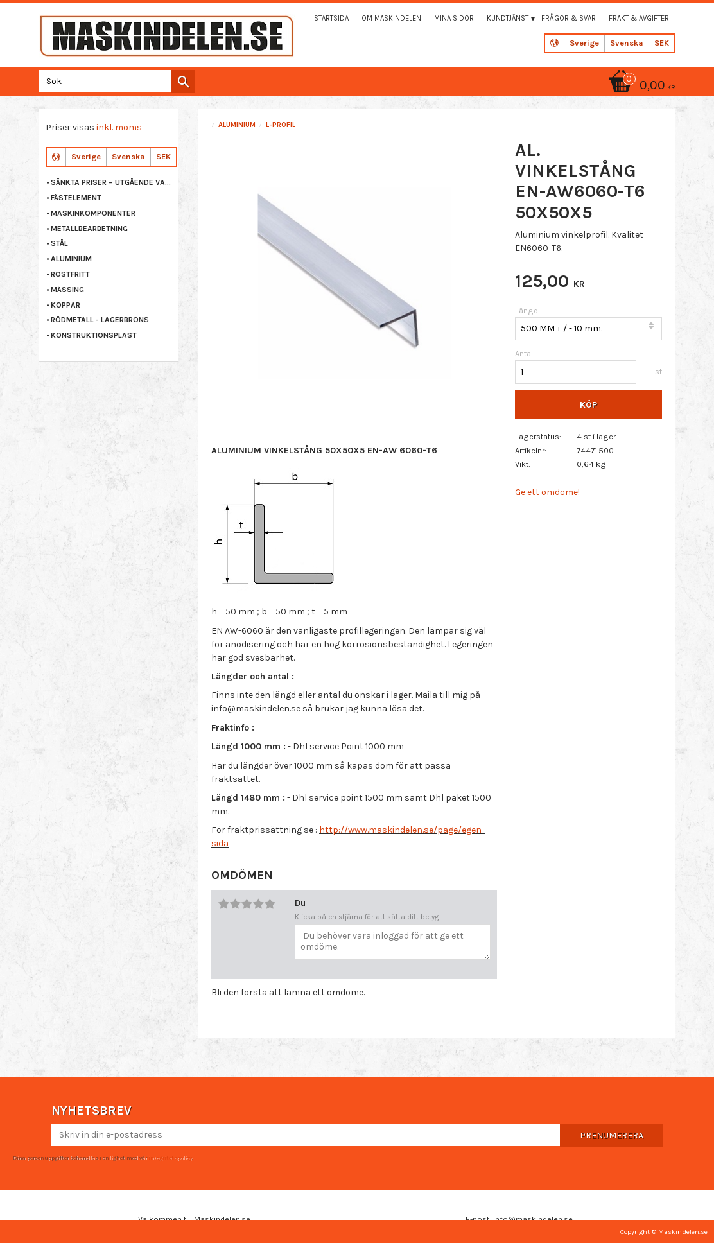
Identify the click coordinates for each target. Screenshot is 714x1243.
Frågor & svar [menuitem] (568, 18)
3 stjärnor (246, 904)
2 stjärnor (235, 904)
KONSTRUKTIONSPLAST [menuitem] (94, 335)
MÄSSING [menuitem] (67, 289)
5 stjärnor (269, 904)
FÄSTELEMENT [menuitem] (76, 197)
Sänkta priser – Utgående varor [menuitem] (111, 182)
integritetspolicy (170, 1157)
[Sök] (183, 81)
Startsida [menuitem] (331, 18)
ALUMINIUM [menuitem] (71, 258)
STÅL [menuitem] (59, 243)
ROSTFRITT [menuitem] (70, 274)
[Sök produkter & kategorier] (114, 81)
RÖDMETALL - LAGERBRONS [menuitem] (100, 319)
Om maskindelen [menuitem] (391, 18)
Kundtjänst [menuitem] (507, 18)
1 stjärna (223, 904)
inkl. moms (119, 127)
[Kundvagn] (640, 86)
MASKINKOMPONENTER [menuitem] (93, 213)
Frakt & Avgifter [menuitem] (639, 18)
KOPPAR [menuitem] (65, 304)
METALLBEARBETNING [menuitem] (89, 228)
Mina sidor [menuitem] (454, 18)
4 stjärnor (258, 904)
